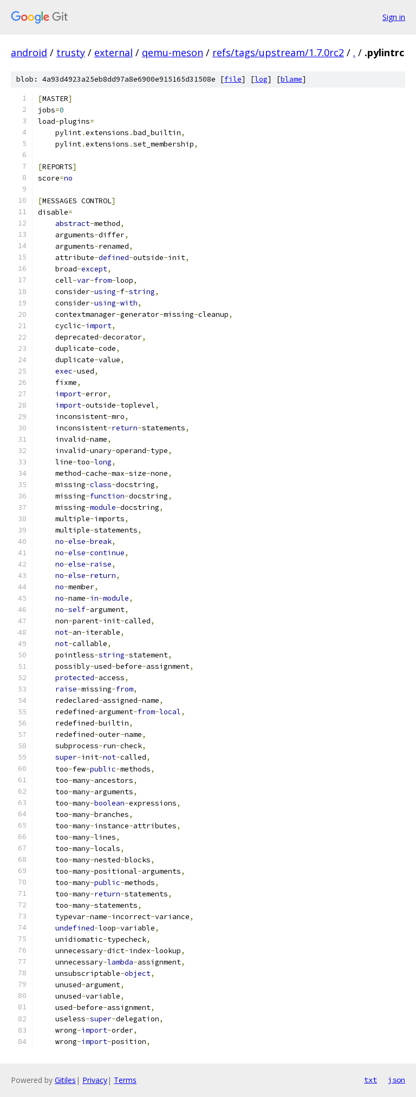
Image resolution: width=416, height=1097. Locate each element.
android (29, 52)
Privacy (94, 1080)
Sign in (393, 17)
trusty (70, 52)
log (261, 79)
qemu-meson (172, 52)
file (233, 79)
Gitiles (65, 1080)
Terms (125, 1080)
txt (370, 1080)
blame (291, 79)
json (396, 1080)
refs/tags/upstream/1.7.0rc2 (278, 52)
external (113, 52)
